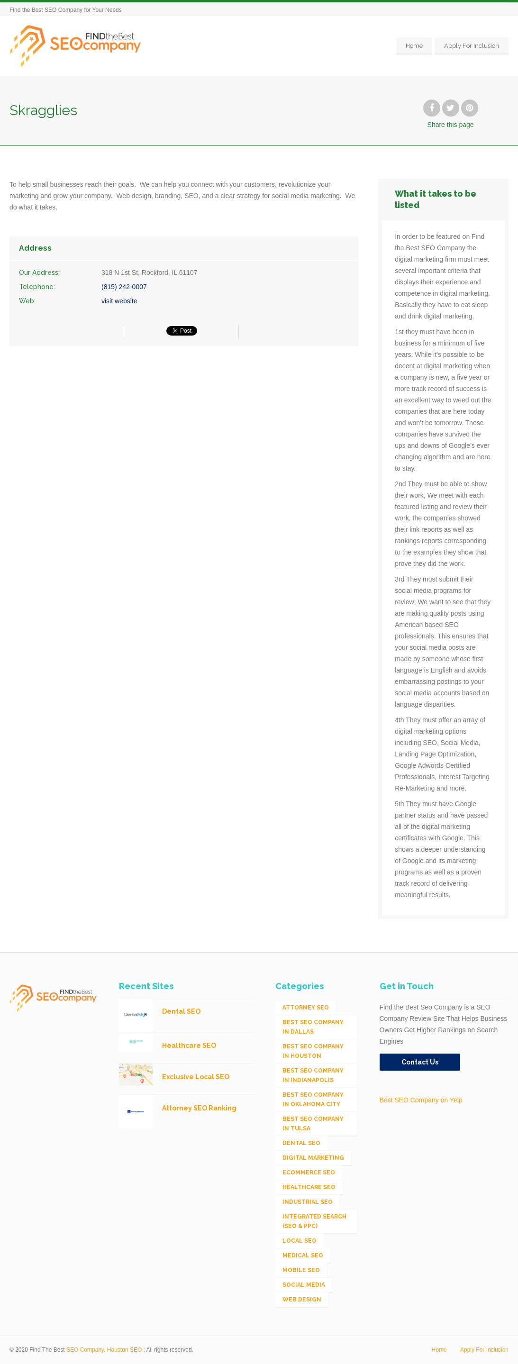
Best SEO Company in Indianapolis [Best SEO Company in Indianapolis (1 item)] (313, 1075)
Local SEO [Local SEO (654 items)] (299, 1240)
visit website (119, 301)
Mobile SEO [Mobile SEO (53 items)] (301, 1270)
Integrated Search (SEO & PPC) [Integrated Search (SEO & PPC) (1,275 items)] (314, 1221)
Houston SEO (124, 1349)
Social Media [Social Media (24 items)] (303, 1285)
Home (414, 45)
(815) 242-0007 (124, 287)
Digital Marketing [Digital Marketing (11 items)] (313, 1158)
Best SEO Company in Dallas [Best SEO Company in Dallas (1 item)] (313, 1027)
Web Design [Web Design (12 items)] (301, 1299)
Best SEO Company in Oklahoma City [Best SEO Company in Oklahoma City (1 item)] (313, 1099)
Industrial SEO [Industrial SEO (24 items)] (307, 1202)
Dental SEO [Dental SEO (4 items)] (301, 1143)
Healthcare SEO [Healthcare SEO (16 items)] (309, 1187)
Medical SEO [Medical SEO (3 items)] (302, 1255)
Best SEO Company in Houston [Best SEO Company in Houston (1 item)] (313, 1051)
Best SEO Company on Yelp (421, 1100)
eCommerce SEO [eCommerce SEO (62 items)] (308, 1172)
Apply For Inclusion (471, 45)
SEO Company (85, 1349)
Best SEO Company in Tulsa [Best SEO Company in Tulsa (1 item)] (313, 1124)
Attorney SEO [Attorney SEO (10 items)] (305, 1007)
